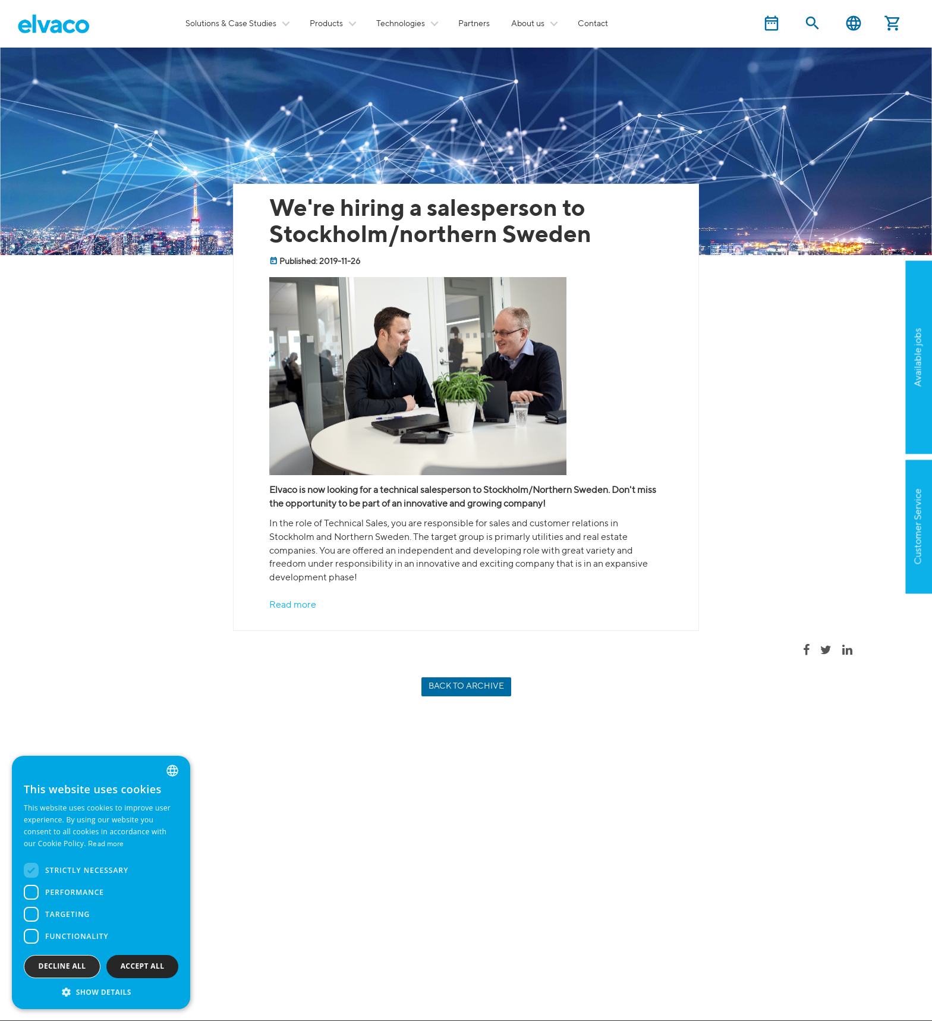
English (853, 23)
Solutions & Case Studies (230, 24)
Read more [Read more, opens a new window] (106, 844)
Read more (292, 605)
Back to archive (466, 686)
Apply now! (859, 415)
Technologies (400, 24)
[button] (101, 991)
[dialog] (101, 882)
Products (326, 24)
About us (527, 24)
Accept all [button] (143, 966)
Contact (593, 24)
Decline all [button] (62, 966)
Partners (474, 24)
